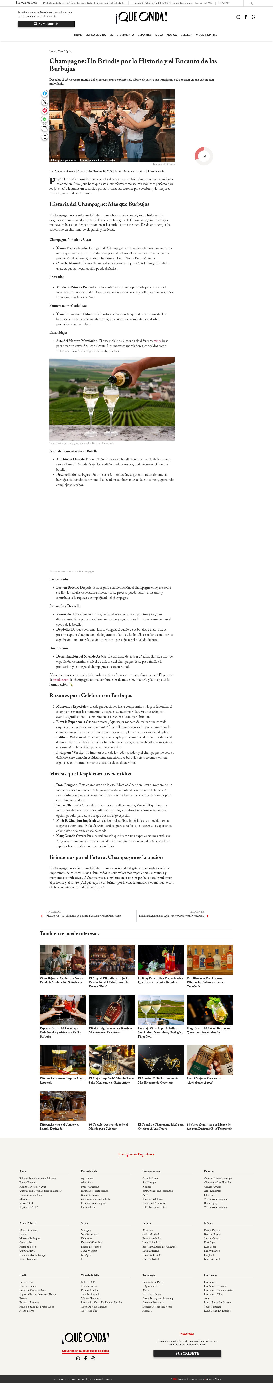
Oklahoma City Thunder (217, 1182)
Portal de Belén (27, 1247)
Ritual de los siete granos (94, 1191)
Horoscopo (210, 1282)
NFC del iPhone (151, 1294)
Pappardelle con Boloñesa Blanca (37, 1294)
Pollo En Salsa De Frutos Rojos (36, 1307)
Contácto (108, 1379)
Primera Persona (90, 1187)
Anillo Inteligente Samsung (157, 1298)
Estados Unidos (89, 1290)
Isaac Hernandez (28, 1259)
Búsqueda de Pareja (153, 1282)
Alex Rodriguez (212, 1191)
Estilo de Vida (96, 34)
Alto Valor (86, 1182)
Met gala (86, 1230)
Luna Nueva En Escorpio (218, 1302)
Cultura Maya (27, 1251)
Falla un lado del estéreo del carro (37, 1178)
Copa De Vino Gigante (94, 1307)
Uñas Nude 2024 (151, 1255)
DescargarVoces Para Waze (157, 1307)
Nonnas (146, 1187)
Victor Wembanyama (216, 1199)
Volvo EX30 (26, 1203)
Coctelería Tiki (89, 1311)
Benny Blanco (212, 1251)
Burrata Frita (26, 1282)
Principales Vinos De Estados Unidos (101, 1302)
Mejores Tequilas (90, 1298)
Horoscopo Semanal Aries (218, 1290)
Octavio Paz (26, 1242)
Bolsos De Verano (91, 1247)
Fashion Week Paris (92, 1242)
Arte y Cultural (28, 1223)
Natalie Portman (90, 1234)
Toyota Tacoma (27, 1182)
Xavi (144, 1195)
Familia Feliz (88, 1207)
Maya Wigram (89, 1251)
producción (61, 680)
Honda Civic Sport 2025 (32, 1187)
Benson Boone (212, 1234)
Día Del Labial (150, 1259)
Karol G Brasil (212, 1259)
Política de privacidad (61, 1379)
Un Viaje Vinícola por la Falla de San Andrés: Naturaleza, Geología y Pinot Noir (160, 1032)
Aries (207, 1298)
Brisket (23, 1298)
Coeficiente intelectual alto (96, 1199)
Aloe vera (147, 1230)
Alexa (145, 1290)
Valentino (86, 1238)
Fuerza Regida (212, 1230)
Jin (82, 1259)
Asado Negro (26, 1311)
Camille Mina (150, 1178)
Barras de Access (90, 1195)
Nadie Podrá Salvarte (153, 1203)
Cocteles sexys (89, 1286)
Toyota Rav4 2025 (29, 1207)
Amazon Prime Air (152, 1302)
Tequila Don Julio (90, 1294)
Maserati (24, 1199)
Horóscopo (210, 1275)
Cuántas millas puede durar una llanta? (40, 1191)
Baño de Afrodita (152, 1238)
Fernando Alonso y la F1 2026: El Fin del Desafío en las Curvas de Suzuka (106, 3)
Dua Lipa (209, 1242)
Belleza (186, 34)
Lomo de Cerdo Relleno (32, 1290)
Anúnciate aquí (78, 1379)
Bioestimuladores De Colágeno (159, 1247)
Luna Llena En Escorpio (218, 1311)
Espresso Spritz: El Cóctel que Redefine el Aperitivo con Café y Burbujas (60, 1032)
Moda (159, 34)
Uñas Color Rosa (151, 1242)
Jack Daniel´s (88, 1282)
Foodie (23, 1275)
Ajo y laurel (87, 1178)
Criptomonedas (150, 1286)
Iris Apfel (86, 1255)
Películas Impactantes (154, 1207)
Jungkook (209, 1255)
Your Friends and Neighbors (157, 1191)
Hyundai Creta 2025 (30, 1195)
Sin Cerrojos (149, 1182)
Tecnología (148, 1275)
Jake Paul (209, 1195)
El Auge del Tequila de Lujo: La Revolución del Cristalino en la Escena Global (109, 982)
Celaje (22, 1234)
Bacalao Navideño (29, 1302)
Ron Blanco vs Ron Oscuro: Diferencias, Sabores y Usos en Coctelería (206, 982)
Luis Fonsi (210, 1247)
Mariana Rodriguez (30, 1238)
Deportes (145, 34)
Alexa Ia (147, 1311)
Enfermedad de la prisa (93, 1203)
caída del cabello (151, 1234)
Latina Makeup (151, 1251)
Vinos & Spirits (206, 34)
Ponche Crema (27, 1286)
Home (78, 34)
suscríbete (46, 24)
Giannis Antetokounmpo (218, 1178)
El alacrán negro (28, 1230)
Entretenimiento (122, 34)
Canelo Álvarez (212, 1187)
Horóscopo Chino (214, 1294)
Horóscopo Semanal (215, 1286)
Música (172, 34)
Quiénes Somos (95, 1379)
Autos (22, 1171)
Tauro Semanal (212, 1307)
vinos (157, 341)
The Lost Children (152, 1199)
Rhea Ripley (210, 1203)
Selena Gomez (212, 1238)
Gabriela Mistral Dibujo (32, 1255)
